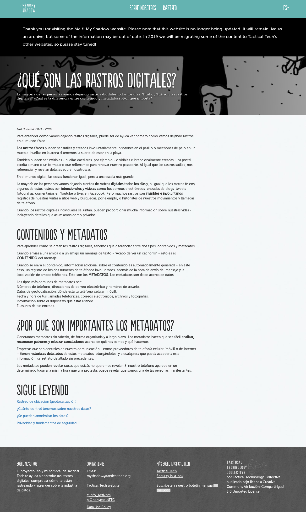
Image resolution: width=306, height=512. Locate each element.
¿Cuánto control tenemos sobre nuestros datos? (54, 409)
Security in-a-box (170, 476)
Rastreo (170, 8)
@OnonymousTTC (101, 500)
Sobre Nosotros (143, 8)
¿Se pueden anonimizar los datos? (43, 416)
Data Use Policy (99, 507)
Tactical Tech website (103, 485)
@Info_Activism (99, 495)
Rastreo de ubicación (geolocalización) (46, 401)
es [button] (286, 8)
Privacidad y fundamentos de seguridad (46, 423)
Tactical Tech (167, 471)
